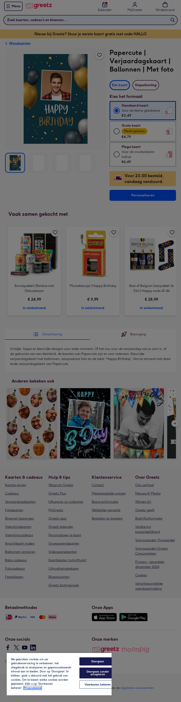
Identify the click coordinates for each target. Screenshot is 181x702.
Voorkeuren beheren (98, 684)
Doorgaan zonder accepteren (98, 673)
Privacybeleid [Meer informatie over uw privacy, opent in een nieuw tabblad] (32, 687)
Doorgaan (97, 661)
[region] (59, 674)
